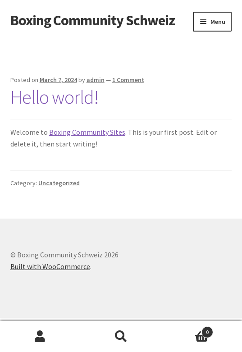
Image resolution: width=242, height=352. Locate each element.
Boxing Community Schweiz (92, 20)
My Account (40, 336)
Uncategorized (59, 183)
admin (96, 80)
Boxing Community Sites (87, 132)
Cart (187, 330)
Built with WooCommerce (50, 266)
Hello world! (54, 97)
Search (121, 336)
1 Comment (128, 80)
